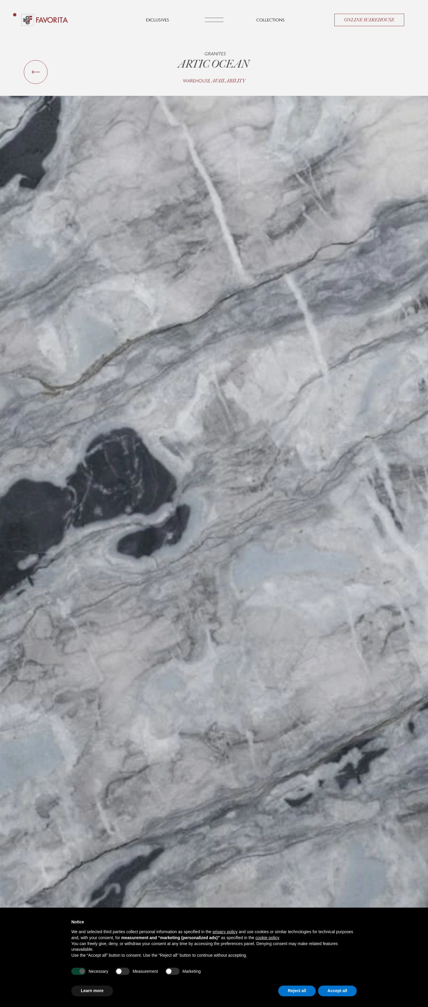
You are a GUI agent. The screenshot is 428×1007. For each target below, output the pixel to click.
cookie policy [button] (267, 937)
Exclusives (157, 20)
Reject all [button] (297, 990)
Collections (270, 20)
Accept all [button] (337, 990)
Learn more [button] (92, 990)
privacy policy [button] (225, 931)
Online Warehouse (369, 20)
